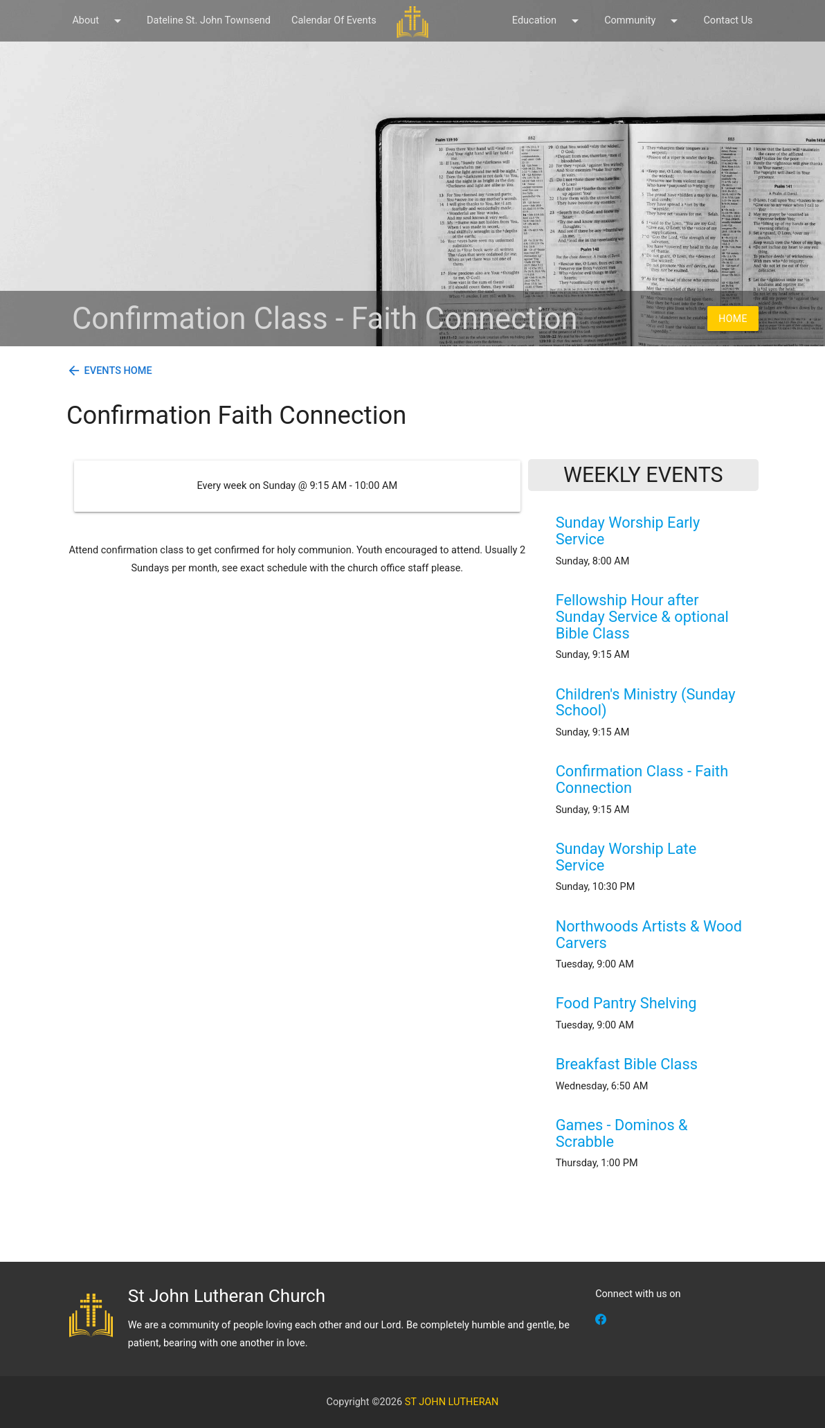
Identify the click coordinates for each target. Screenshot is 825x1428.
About (99, 21)
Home (732, 318)
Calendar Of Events (334, 20)
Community (643, 21)
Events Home (118, 371)
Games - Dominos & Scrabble (622, 1133)
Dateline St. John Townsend (209, 20)
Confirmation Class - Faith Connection (642, 779)
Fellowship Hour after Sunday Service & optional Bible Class (642, 616)
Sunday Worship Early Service (628, 531)
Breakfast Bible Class (627, 1064)
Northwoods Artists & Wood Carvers (649, 935)
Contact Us (727, 20)
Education (547, 21)
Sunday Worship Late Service (626, 857)
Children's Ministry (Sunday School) (646, 703)
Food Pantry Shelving (626, 1003)
